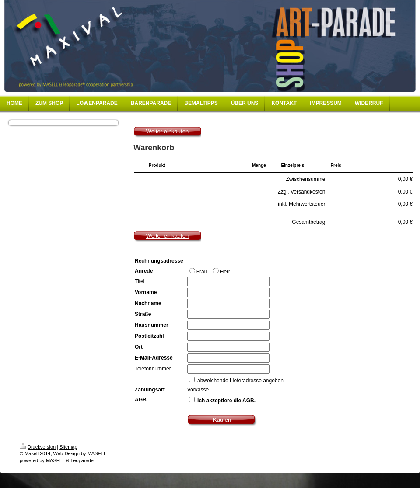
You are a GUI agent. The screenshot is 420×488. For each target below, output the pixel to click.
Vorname (146, 292)
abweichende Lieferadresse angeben (240, 380)
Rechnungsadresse (159, 261)
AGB (141, 400)
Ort (139, 347)
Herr (221, 271)
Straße (143, 314)
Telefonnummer (153, 369)
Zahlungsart (150, 390)
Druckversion (38, 447)
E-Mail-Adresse (154, 358)
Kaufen (222, 419)
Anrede (144, 271)
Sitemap (68, 447)
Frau (199, 271)
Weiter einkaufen (167, 131)
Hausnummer (151, 325)
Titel (139, 281)
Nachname (148, 303)
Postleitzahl (149, 336)
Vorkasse (198, 390)
